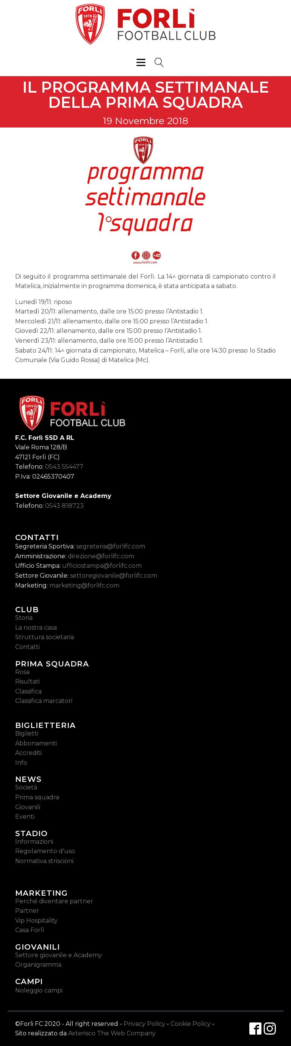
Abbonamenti (36, 743)
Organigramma (38, 964)
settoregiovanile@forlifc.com (113, 575)
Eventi (24, 816)
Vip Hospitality (36, 920)
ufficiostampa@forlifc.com (102, 565)
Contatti (27, 647)
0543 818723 (64, 505)
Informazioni (34, 841)
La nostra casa (36, 627)
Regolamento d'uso (45, 851)
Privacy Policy (144, 1023)
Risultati (27, 681)
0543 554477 (64, 466)
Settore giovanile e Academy (58, 955)
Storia (24, 617)
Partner (27, 910)
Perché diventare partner (54, 901)
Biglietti (26, 733)
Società (26, 787)
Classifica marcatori (43, 700)
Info (21, 762)
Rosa (22, 672)
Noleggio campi (39, 990)
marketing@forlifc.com (84, 585)
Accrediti (28, 752)
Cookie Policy (191, 1023)
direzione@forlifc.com (101, 556)
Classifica (28, 691)
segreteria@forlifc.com (110, 546)
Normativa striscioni (44, 861)
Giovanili (27, 807)
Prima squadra (37, 797)
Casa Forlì (29, 930)
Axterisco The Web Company (112, 1033)
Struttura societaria (44, 637)
